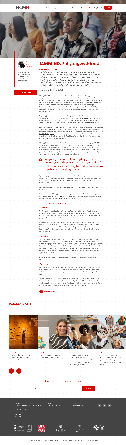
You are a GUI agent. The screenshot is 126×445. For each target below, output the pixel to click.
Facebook (70, 187)
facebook (104, 405)
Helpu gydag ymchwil (53, 8)
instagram (110, 405)
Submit (88, 389)
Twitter (64, 187)
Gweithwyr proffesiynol (79, 8)
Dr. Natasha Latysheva (46, 134)
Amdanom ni (40, 8)
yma (93, 129)
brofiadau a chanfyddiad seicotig (87, 123)
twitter (99, 405)
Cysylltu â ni (98, 8)
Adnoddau (66, 8)
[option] (23, 339)
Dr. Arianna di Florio (59, 127)
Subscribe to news (25, 92)
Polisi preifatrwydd (93, 440)
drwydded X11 (62, 196)
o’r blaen (93, 149)
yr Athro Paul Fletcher (87, 118)
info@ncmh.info (78, 406)
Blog (90, 8)
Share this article (47, 291)
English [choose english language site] (108, 8)
